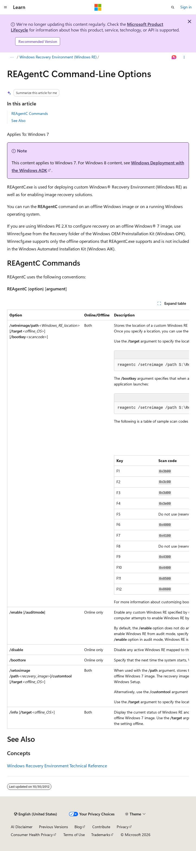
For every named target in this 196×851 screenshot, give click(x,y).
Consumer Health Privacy (32, 834)
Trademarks (100, 834)
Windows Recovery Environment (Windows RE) (58, 56)
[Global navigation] (5, 7)
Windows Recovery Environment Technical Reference (57, 765)
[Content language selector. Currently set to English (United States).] (35, 814)
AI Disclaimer (21, 826)
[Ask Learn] (174, 57)
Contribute (101, 826)
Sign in (186, 7)
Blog (78, 826)
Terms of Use (74, 834)
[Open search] (172, 7)
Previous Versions (53, 826)
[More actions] (184, 57)
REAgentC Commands (29, 113)
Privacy (123, 826)
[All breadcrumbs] (12, 57)
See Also (18, 120)
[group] (98, 519)
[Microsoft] (98, 7)
